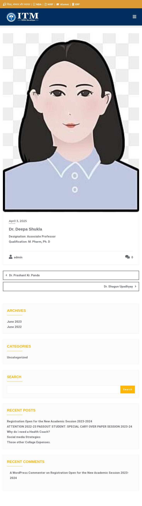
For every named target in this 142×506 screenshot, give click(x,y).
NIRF (49, 4)
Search (14, 377)
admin (15, 257)
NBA (37, 4)
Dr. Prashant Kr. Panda (24, 275)
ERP (76, 4)
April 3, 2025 (18, 221)
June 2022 (14, 327)
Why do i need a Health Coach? (28, 432)
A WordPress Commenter (27, 473)
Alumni (63, 4)
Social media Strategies (23, 437)
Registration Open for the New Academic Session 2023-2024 (49, 421)
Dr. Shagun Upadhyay (118, 286)
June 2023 (14, 321)
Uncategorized (17, 357)
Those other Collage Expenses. (28, 442)
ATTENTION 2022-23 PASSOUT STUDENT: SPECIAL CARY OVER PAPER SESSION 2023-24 (69, 426)
